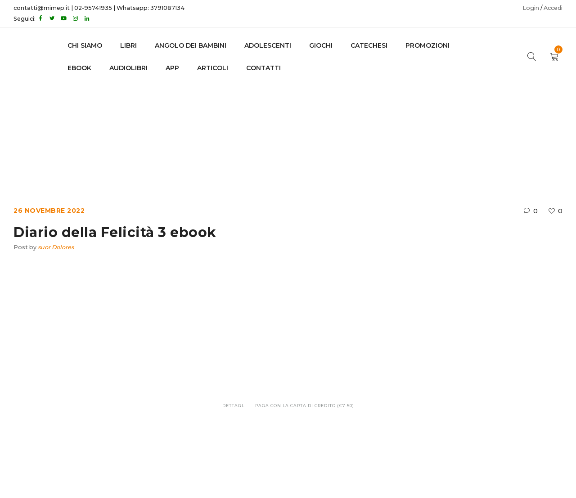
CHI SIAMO (85, 45)
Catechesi (369, 45)
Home (221, 130)
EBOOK (79, 68)
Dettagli (234, 405)
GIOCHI (321, 45)
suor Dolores (56, 247)
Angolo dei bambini (190, 45)
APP (172, 68)
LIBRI (128, 45)
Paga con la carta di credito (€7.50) (304, 405)
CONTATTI (263, 68)
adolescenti (267, 45)
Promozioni (427, 45)
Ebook (253, 130)
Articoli (212, 68)
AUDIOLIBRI (128, 68)
